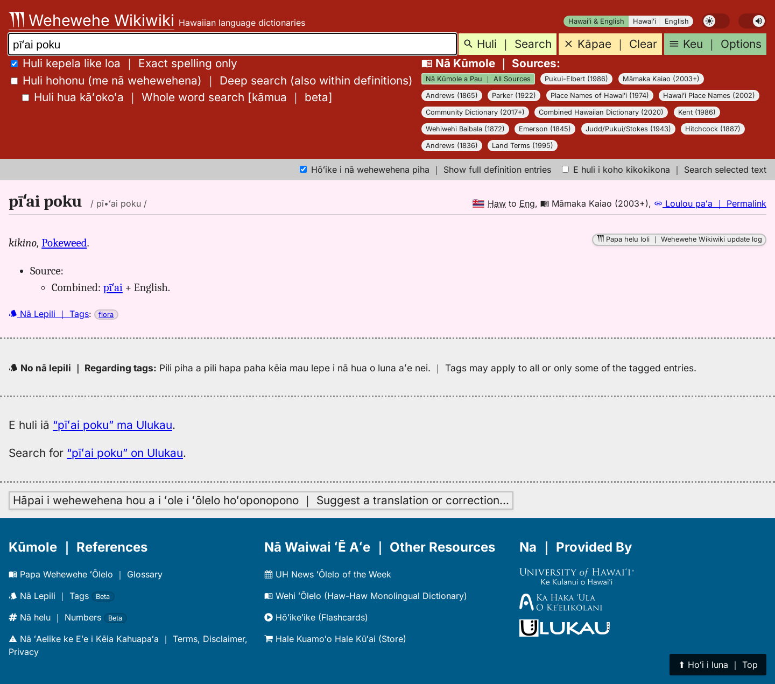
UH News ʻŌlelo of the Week (327, 574)
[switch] (716, 21)
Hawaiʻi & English (596, 21)
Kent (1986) (697, 112)
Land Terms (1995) (522, 145)
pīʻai (113, 287)
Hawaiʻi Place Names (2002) (709, 95)
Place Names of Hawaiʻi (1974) (599, 95)
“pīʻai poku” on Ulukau (125, 453)
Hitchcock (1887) (713, 128)
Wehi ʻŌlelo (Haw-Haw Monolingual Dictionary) (365, 595)
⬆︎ (718, 664)
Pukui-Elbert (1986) (576, 78)
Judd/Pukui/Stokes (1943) (628, 128)
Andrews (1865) (451, 95)
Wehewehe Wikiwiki (91, 20)
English (677, 21)
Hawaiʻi (644, 21)
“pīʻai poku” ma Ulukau (112, 425)
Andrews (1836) (451, 145)
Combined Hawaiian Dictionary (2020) (601, 112)
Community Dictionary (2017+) (475, 112)
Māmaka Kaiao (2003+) (661, 78)
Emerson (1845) (545, 128)
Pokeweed (64, 242)
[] (177, 97)
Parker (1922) (514, 95)
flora (106, 315)
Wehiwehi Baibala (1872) (465, 128)
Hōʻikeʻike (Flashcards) (316, 617)
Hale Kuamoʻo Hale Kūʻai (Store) (335, 638)
